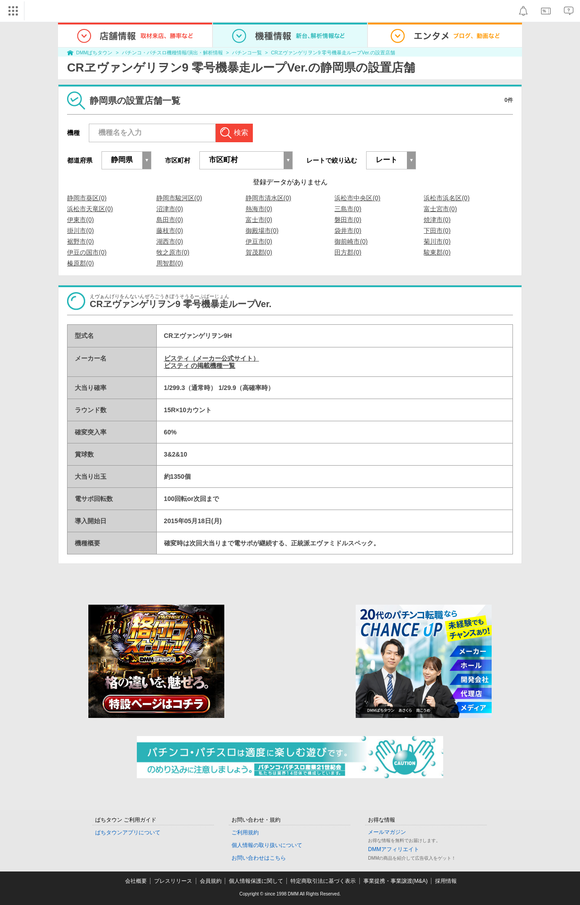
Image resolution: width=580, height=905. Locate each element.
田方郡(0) (347, 252)
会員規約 (211, 881)
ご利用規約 (245, 832)
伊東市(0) (80, 220)
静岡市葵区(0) (86, 198)
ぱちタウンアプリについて (127, 832)
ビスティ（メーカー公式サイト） (211, 358)
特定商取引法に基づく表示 (323, 881)
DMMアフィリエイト (393, 849)
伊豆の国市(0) (86, 252)
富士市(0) (259, 220)
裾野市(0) (80, 241)
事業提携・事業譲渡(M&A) (395, 881)
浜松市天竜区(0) (90, 209)
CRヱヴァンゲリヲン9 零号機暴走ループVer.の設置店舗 (333, 52)
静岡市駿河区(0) (179, 198)
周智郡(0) (169, 263)
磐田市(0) (347, 220)
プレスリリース (173, 881)
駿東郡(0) (437, 252)
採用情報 (446, 881)
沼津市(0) (169, 209)
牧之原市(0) (172, 252)
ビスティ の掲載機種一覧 (200, 365)
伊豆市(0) (259, 241)
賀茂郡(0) (259, 252)
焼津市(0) (437, 220)
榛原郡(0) (80, 263)
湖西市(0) (169, 241)
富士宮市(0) (440, 209)
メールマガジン (387, 832)
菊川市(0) (437, 241)
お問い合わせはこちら (259, 858)
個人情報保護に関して (256, 881)
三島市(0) (347, 209)
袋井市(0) (347, 230)
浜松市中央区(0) (357, 198)
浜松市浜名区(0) (446, 198)
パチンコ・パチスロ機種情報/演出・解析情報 (172, 52)
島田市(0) (169, 220)
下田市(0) (437, 230)
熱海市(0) (259, 209)
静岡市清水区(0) (268, 198)
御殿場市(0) (262, 230)
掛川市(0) (80, 230)
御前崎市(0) (350, 241)
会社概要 (136, 881)
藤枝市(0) (169, 230)
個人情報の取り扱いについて (267, 845)
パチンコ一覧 (247, 52)
